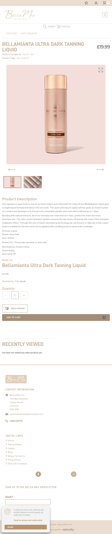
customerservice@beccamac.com (24, 414)
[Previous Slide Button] (12, 169)
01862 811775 (13, 421)
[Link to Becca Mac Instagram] (73, 474)
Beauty (5, 260)
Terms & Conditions (17, 463)
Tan (10, 260)
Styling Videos (15, 444)
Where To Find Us (16, 456)
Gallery (11, 448)
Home (11, 440)
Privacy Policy (14, 459)
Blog (10, 452)
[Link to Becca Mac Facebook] (38, 474)
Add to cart (13, 317)
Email (9, 496)
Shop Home (11, 33)
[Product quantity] (15, 295)
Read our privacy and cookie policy (28, 520)
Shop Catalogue (29, 33)
